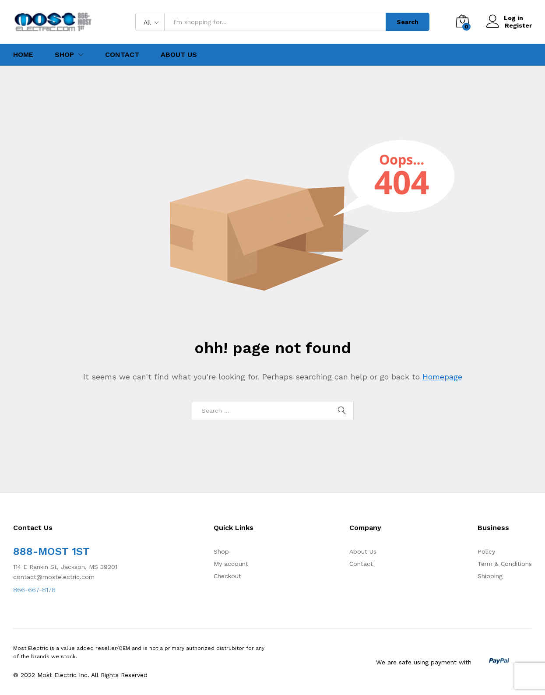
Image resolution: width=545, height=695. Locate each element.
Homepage (442, 376)
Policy (486, 551)
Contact (122, 54)
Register (518, 25)
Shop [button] (64, 54)
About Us (179, 54)
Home (23, 54)
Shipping (490, 575)
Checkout (227, 575)
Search (407, 21)
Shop (221, 551)
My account (231, 563)
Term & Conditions (505, 563)
